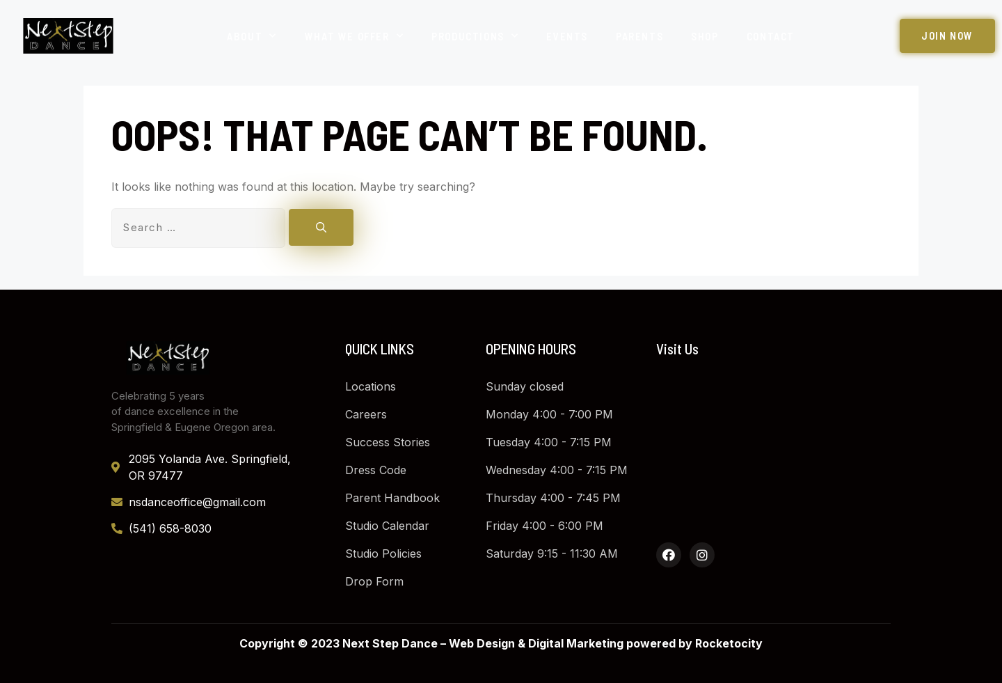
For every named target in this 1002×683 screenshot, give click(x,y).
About (252, 36)
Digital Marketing (575, 643)
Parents (639, 36)
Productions (474, 36)
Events (567, 36)
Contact (771, 36)
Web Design (482, 643)
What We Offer (354, 36)
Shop (704, 36)
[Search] (321, 227)
